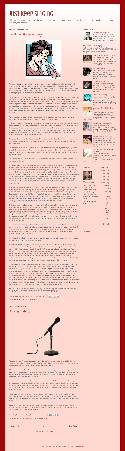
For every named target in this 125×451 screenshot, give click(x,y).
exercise (17, 299)
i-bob (67, 446)
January (107, 218)
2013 (105, 180)
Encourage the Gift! (99, 68)
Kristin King (89, 182)
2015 (105, 174)
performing (26, 418)
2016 (105, 170)
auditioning (18, 418)
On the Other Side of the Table (103, 82)
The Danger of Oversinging (92, 46)
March (107, 188)
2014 (105, 177)
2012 (105, 183)
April (106, 185)
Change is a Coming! (100, 95)
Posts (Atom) (48, 431)
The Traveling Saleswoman (102, 123)
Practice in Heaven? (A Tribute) (104, 55)
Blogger (81, 446)
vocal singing (30, 299)
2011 (105, 224)
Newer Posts (15, 426)
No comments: (39, 296)
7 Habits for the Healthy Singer (26, 35)
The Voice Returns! (19, 312)
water (38, 299)
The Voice (34, 418)
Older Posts (73, 426)
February (108, 191)
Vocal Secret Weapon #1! (102, 33)
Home (44, 426)
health (23, 299)
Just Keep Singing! (32, 14)
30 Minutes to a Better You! (102, 136)
